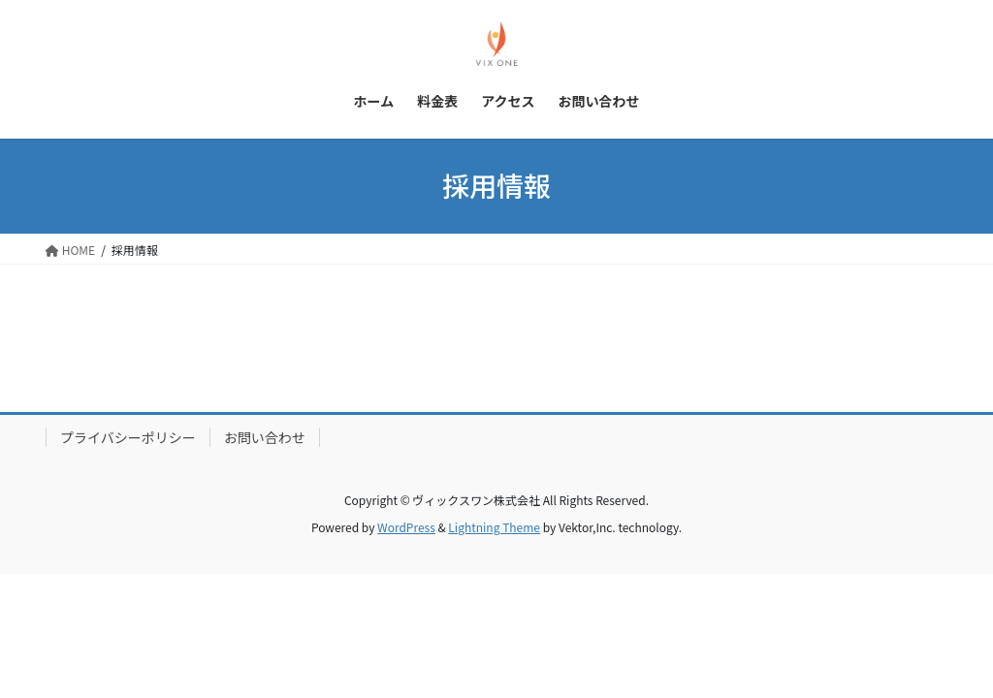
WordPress (406, 527)
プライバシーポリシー (128, 437)
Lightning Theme (494, 527)
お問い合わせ (264, 437)
